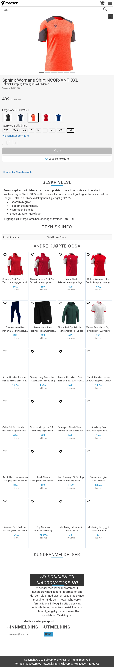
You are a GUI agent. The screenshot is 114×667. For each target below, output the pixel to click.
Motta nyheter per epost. (39, 621)
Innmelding (24, 627)
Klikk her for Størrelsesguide (17, 172)
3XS (6, 130)
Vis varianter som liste (15, 135)
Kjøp (57, 151)
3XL (70, 130)
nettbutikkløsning (52, 663)
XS (24, 130)
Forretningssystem (26, 663)
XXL (61, 130)
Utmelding (57, 627)
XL (52, 130)
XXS (15, 130)
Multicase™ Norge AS (86, 663)
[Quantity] (9, 142)
